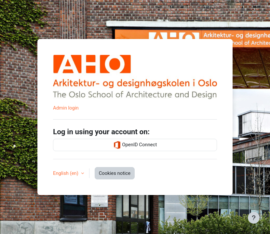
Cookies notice (115, 173)
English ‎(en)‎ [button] (66, 173)
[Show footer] (254, 218)
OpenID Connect (135, 145)
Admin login (66, 108)
